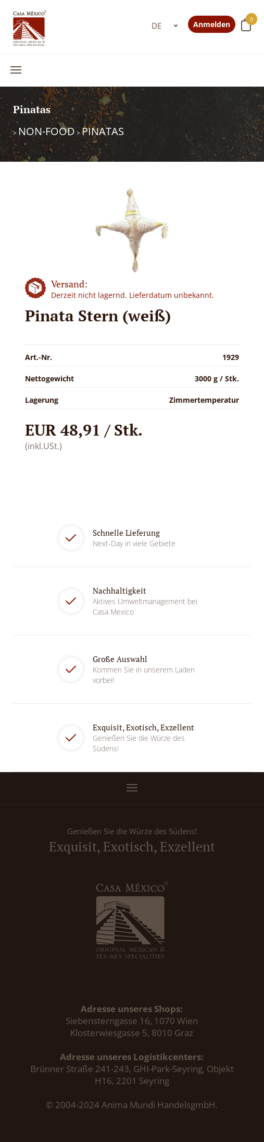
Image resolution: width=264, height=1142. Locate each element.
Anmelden (211, 24)
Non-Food (46, 131)
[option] (132, 230)
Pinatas (103, 131)
